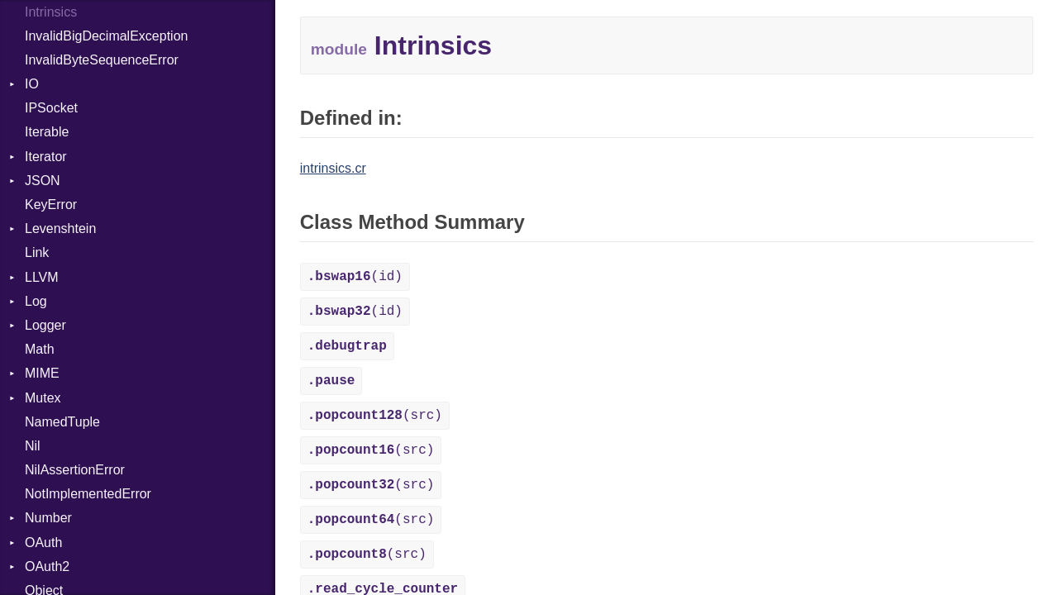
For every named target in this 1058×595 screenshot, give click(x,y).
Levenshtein (60, 228)
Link (37, 252)
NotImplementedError (88, 494)
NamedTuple (62, 422)
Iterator (46, 157)
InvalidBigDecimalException (106, 36)
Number (48, 518)
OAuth (43, 543)
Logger (45, 325)
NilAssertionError (75, 470)
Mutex (43, 398)
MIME (42, 373)
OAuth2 (47, 566)
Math (40, 349)
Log (36, 301)
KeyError (51, 205)
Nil (33, 446)
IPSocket (51, 108)
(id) (355, 276)
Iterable (47, 132)
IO (32, 84)
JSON (42, 181)
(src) (374, 415)
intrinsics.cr (333, 168)
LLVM (42, 277)
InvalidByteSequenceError (102, 60)
